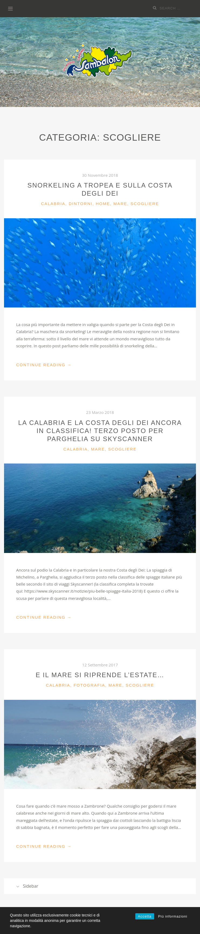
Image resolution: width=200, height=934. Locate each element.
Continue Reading (44, 364)
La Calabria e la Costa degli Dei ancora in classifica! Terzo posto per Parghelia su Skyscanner (100, 430)
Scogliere (144, 203)
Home (103, 203)
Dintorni (80, 203)
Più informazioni (172, 916)
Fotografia (89, 685)
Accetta (144, 916)
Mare (120, 203)
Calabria (53, 203)
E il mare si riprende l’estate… (100, 675)
